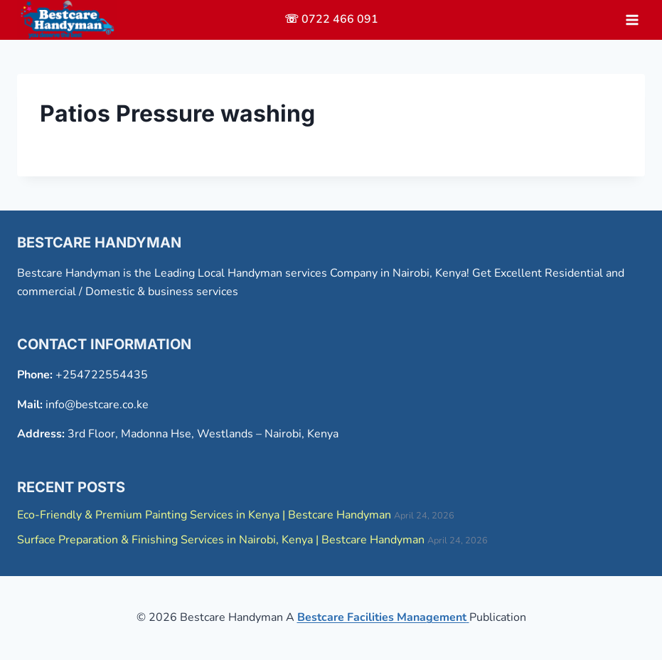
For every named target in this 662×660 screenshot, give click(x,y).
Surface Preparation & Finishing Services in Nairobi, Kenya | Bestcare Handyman (221, 540)
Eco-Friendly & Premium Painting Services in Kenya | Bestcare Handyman (204, 515)
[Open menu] (632, 20)
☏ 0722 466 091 (331, 19)
